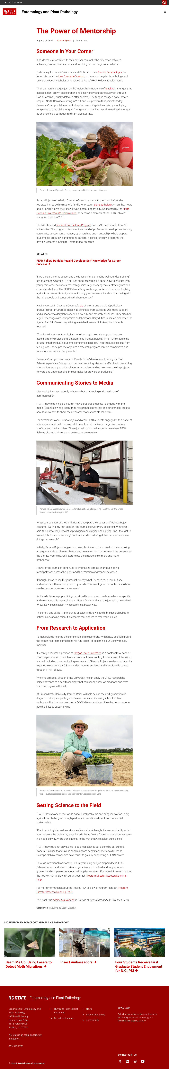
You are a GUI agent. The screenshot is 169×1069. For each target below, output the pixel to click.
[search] (164, 2)
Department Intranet (64, 1018)
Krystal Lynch (64, 40)
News (89, 1008)
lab (81, 305)
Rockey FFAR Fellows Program (73, 225)
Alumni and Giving (95, 1014)
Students (72, 907)
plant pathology (103, 204)
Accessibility (92, 1020)
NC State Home (15, 2)
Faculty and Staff (57, 907)
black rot (110, 88)
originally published (63, 899)
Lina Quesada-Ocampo (71, 76)
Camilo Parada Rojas (110, 72)
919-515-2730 (16, 1046)
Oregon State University (87, 652)
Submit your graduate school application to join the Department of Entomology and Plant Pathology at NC (137, 1017)
